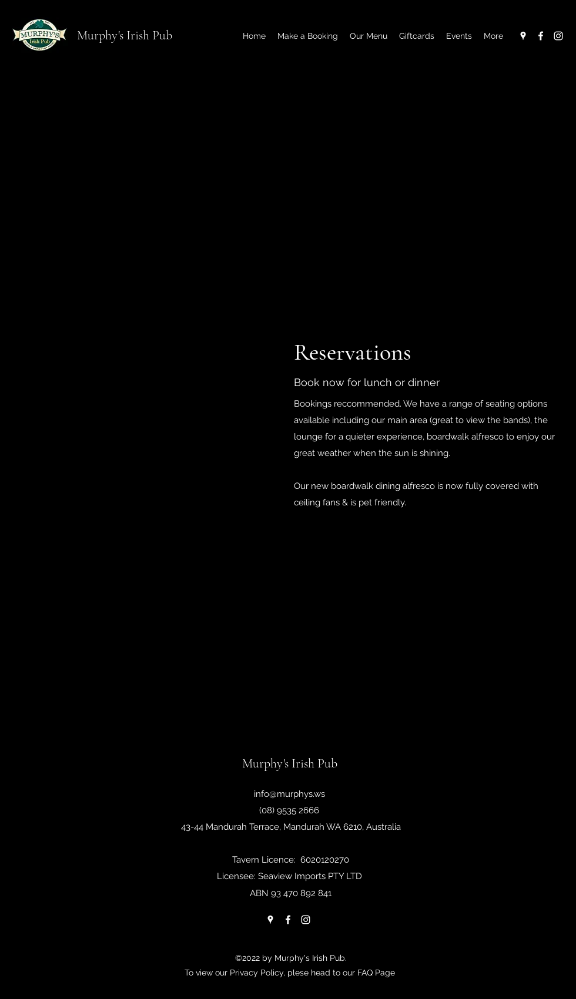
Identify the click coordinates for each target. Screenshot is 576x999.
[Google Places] (523, 36)
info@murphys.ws (289, 794)
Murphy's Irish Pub (124, 35)
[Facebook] (541, 36)
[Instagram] (558, 36)
